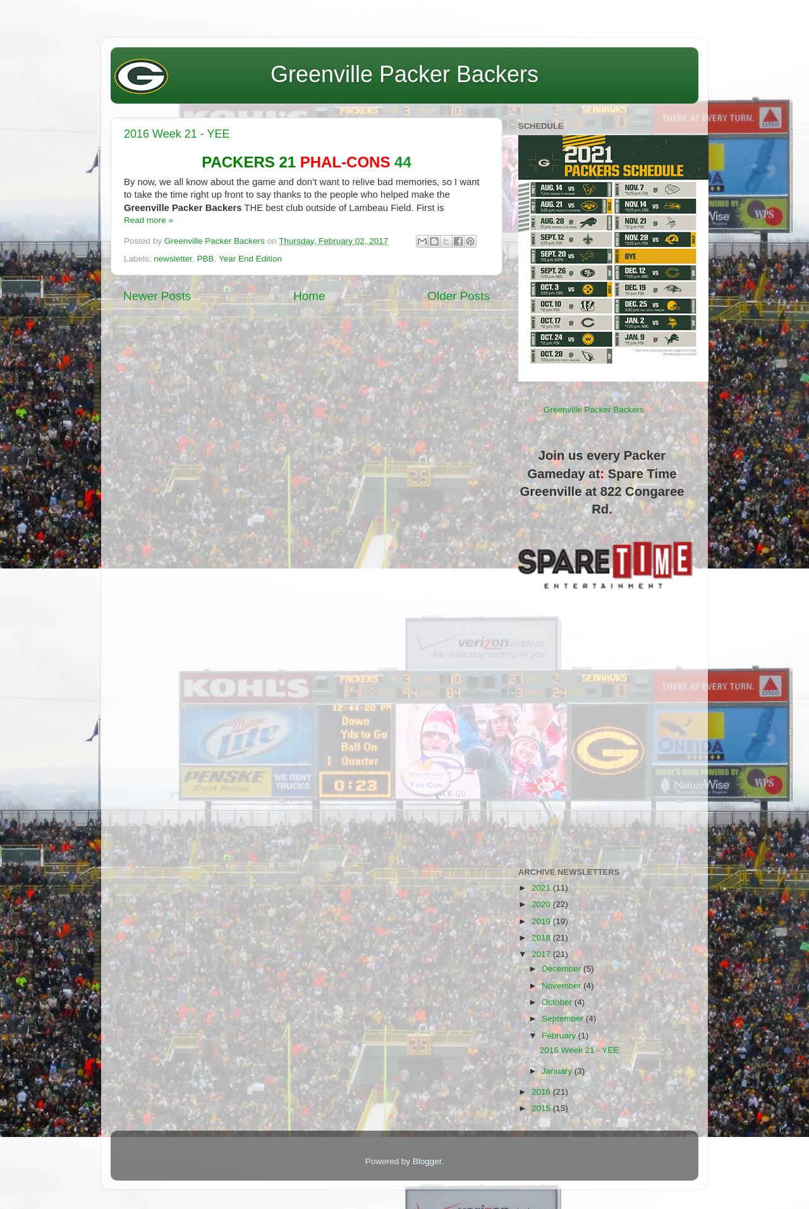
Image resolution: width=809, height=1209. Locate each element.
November (562, 985)
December (562, 968)
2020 (542, 904)
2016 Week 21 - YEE (176, 134)
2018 (542, 937)
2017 (542, 954)
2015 (542, 1108)
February (560, 1035)
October (558, 1002)
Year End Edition (250, 258)
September (564, 1018)
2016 (542, 1092)
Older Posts (458, 296)
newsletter (173, 258)
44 (306, 162)
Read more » (148, 220)
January (558, 1071)
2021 (542, 888)
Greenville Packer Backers (404, 74)
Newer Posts (157, 296)
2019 (542, 921)
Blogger (427, 1161)
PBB (205, 258)
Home (309, 296)
